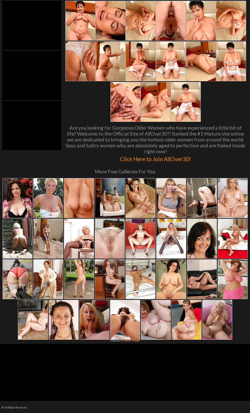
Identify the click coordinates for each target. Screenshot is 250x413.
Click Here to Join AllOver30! (156, 158)
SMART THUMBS (132, 341)
